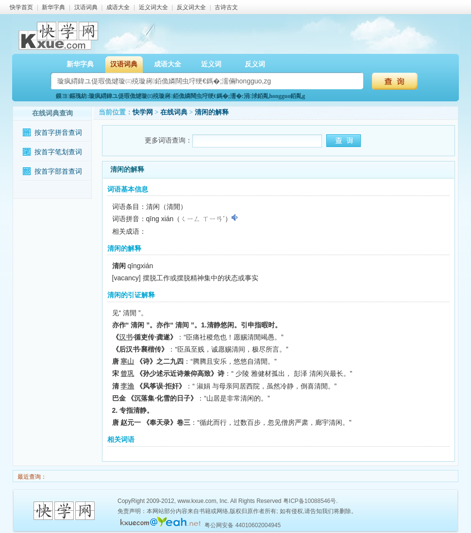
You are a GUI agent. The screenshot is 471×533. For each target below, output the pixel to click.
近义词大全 (153, 7)
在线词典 (173, 112)
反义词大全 (191, 7)
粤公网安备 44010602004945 (242, 525)
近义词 (211, 64)
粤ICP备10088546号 (309, 501)
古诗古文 (226, 7)
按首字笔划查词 (58, 152)
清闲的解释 (212, 112)
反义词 (255, 64)
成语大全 (118, 7)
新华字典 (53, 7)
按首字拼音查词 (58, 132)
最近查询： (31, 476)
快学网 (143, 112)
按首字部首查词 (58, 171)
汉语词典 (86, 7)
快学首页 (21, 7)
